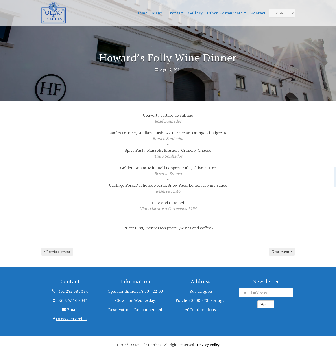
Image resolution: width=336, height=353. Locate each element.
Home (142, 12)
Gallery (195, 12)
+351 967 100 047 (71, 300)
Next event (282, 251)
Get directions (203, 309)
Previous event (57, 251)
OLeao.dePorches (71, 318)
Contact (258, 12)
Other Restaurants (226, 12)
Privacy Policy (208, 344)
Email (72, 309)
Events (175, 12)
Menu (157, 12)
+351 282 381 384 (72, 291)
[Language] (282, 13)
